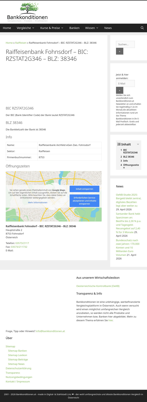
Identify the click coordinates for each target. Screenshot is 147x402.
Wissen (93, 28)
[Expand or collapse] (138, 144)
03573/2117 (22, 243)
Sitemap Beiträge (18, 359)
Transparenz (13, 372)
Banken (74, 28)
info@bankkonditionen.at (50, 331)
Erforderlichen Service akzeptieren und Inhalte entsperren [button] (84, 200)
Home (7, 28)
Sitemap (10, 346)
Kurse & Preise (53, 28)
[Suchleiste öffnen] (142, 28)
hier (110, 320)
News (108, 28)
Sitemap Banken (17, 350)
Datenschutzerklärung (18, 368)
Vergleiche (27, 28)
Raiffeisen (20, 42)
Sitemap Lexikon (17, 355)
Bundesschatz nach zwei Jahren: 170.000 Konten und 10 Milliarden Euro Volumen (127, 248)
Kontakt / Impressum (18, 381)
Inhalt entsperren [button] (84, 189)
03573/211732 (19, 246)
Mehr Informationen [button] (37, 202)
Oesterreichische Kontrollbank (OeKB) (97, 286)
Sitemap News (16, 364)
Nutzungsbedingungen (19, 377)
